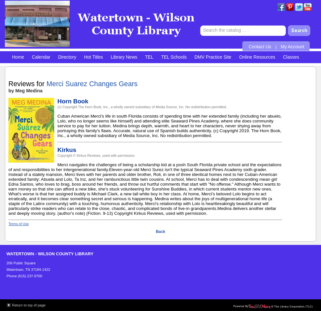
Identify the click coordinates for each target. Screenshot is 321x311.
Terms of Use (18, 224)
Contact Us (260, 46)
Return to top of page (28, 305)
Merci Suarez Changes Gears (91, 84)
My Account (292, 46)
